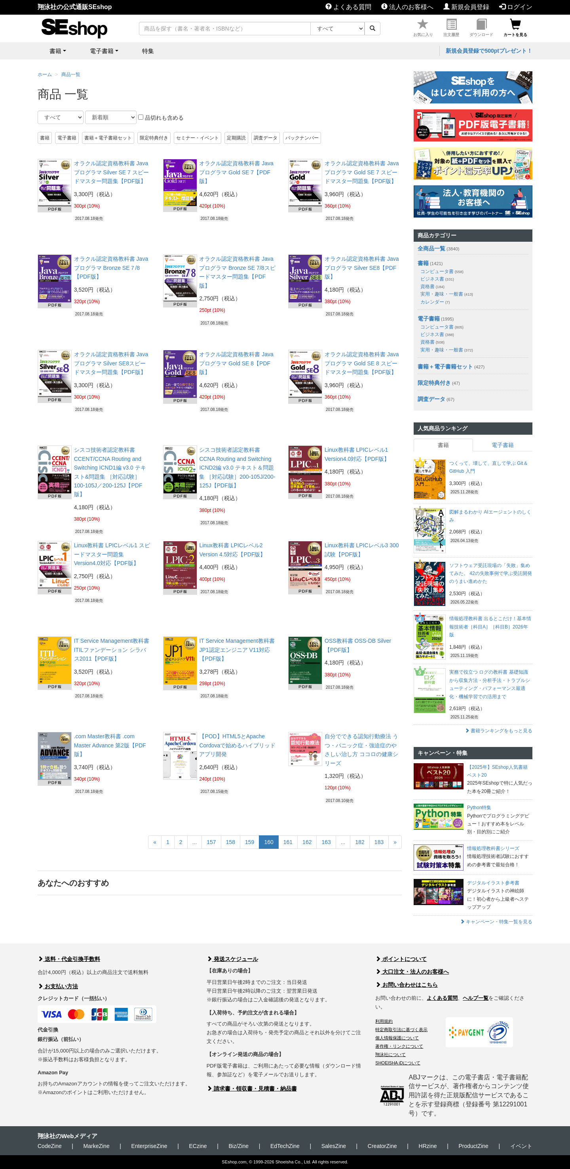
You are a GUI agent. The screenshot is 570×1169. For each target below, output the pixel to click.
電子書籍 (66, 138)
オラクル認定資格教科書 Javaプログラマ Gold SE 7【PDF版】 (236, 172)
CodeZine (50, 1146)
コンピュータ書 (442, 271)
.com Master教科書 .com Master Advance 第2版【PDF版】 (110, 745)
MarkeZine (97, 1146)
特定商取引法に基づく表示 (401, 1029)
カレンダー (435, 302)
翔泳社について (390, 1054)
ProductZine (473, 1146)
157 (211, 842)
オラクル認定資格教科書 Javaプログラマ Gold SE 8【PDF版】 (236, 363)
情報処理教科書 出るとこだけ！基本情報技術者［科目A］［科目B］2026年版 (490, 627)
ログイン (515, 7)
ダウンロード (481, 28)
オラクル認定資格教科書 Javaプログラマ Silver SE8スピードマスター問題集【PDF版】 (111, 363)
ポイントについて (401, 959)
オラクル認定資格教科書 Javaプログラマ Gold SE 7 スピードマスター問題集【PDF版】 (362, 172)
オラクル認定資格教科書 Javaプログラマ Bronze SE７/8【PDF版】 (111, 268)
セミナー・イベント (197, 138)
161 (288, 842)
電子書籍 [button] (102, 51)
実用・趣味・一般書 (446, 294)
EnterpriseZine (149, 1146)
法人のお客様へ (407, 7)
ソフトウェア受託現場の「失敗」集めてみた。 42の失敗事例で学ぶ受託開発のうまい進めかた (490, 573)
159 (249, 842)
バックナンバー (302, 138)
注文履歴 (451, 28)
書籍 (44, 138)
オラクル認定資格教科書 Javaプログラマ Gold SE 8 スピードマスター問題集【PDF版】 (362, 363)
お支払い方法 (58, 986)
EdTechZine (285, 1146)
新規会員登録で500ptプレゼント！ (489, 51)
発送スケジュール (232, 959)
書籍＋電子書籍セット (108, 138)
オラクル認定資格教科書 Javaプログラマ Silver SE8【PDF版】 (362, 268)
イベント (521, 1146)
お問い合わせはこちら (406, 985)
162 (307, 842)
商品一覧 (70, 74)
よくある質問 (348, 7)
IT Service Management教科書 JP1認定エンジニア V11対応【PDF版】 (236, 650)
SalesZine (333, 1146)
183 (379, 842)
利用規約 (384, 1021)
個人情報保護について (397, 1037)
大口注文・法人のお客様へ (412, 971)
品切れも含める (161, 118)
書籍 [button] (55, 51)
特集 (148, 51)
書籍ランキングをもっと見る (498, 730)
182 (359, 842)
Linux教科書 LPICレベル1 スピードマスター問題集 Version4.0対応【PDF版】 (112, 554)
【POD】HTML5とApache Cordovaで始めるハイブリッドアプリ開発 (237, 745)
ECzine (198, 1146)
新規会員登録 (466, 7)
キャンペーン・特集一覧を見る (496, 922)
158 (230, 842)
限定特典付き (154, 138)
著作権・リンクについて (399, 1046)
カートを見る (515, 28)
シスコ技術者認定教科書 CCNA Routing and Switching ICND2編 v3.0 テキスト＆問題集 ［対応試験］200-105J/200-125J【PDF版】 (237, 468)
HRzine (428, 1146)
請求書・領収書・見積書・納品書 (252, 1088)
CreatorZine (382, 1146)
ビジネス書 (437, 279)
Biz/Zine (238, 1146)
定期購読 (236, 138)
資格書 (432, 286)
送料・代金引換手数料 (69, 959)
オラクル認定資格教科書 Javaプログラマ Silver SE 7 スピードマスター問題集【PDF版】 (111, 172)
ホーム (45, 74)
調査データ (265, 138)
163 (326, 842)
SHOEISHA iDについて (397, 1062)
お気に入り (423, 28)
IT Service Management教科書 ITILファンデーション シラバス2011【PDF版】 (111, 650)
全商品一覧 (431, 248)
